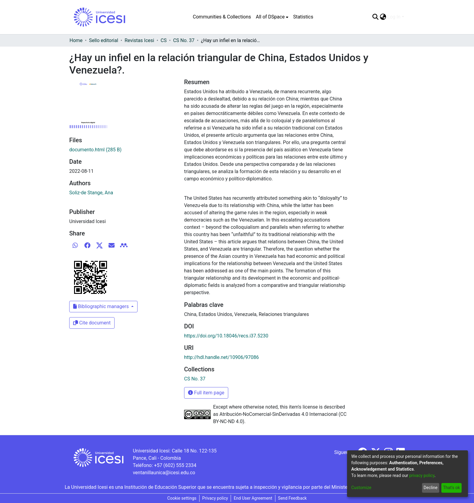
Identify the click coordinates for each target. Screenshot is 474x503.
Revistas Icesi (139, 40)
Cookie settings (181, 498)
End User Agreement (253, 498)
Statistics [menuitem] (303, 17)
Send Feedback (292, 498)
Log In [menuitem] (394, 17)
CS (164, 40)
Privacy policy (215, 498)
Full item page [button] (206, 393)
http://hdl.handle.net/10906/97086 (221, 357)
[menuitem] (272, 17)
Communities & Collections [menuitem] (222, 17)
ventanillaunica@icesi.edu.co (164, 472)
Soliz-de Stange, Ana (91, 193)
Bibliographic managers (101, 306)
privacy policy (421, 475)
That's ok (451, 487)
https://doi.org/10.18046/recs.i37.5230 (226, 336)
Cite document (92, 323)
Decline (430, 487)
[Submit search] (375, 17)
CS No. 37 (184, 40)
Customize (361, 487)
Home (76, 40)
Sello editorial (103, 40)
